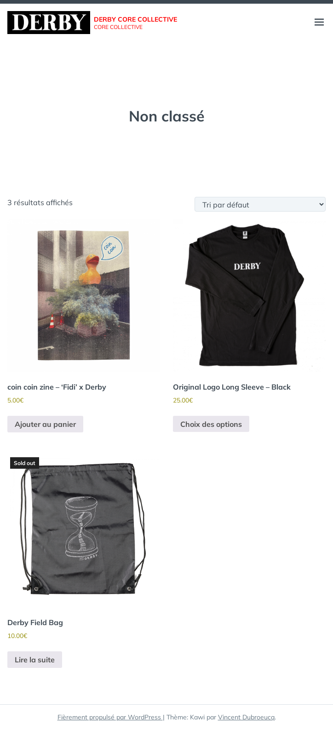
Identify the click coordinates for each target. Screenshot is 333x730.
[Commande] (260, 204)
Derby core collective (135, 19)
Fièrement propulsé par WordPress (110, 717)
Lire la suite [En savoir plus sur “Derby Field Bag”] (35, 659)
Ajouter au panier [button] (45, 424)
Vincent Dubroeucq (246, 717)
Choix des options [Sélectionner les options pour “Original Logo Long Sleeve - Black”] (211, 424)
